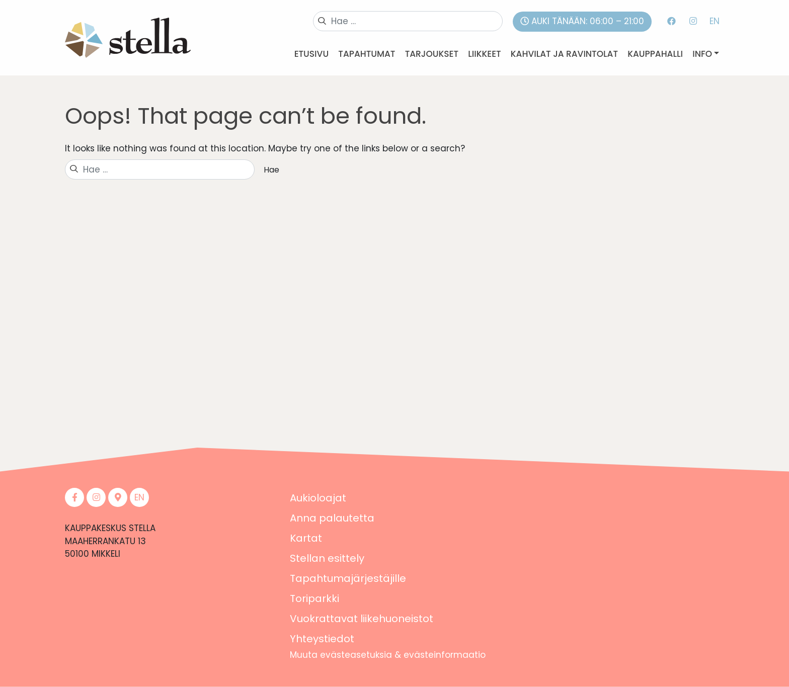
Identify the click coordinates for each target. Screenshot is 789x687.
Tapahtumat (366, 54)
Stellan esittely (327, 558)
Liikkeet (484, 54)
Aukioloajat (318, 498)
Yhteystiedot (322, 639)
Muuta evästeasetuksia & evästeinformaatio (388, 655)
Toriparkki (314, 598)
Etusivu (311, 54)
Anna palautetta (332, 518)
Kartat (306, 538)
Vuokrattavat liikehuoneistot (361, 619)
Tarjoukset (431, 54)
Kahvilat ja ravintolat (564, 54)
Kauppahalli (655, 54)
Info (702, 54)
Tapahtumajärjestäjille (348, 578)
